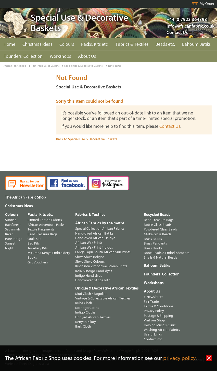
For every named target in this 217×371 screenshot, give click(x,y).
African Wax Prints (89, 242)
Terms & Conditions (158, 306)
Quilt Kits (34, 239)
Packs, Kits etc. (95, 44)
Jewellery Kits (38, 248)
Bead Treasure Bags (42, 234)
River (9, 234)
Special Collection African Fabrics (99, 228)
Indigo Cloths (85, 312)
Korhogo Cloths (87, 308)
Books (32, 257)
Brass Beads (153, 239)
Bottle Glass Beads (158, 225)
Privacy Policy (154, 311)
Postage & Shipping (158, 316)
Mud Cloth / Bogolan (91, 294)
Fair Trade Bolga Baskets (45, 65)
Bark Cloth (83, 326)
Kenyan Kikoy (85, 322)
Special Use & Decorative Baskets (83, 65)
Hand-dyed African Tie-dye (95, 238)
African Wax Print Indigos (94, 247)
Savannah (12, 229)
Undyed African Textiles (93, 317)
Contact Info (153, 339)
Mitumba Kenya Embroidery (49, 253)
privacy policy (179, 358)
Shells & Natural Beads (160, 257)
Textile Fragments (41, 229)
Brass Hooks (153, 248)
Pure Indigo (13, 239)
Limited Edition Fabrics (45, 220)
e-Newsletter (153, 297)
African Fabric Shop (15, 65)
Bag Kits (34, 243)
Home (9, 44)
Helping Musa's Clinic (159, 325)
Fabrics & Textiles (132, 44)
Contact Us (177, 32)
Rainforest (13, 225)
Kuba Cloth (83, 303)
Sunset (10, 243)
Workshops (60, 56)
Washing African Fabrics (162, 330)
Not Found (114, 65)
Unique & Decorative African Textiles (107, 288)
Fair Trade (151, 301)
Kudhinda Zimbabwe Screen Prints (101, 266)
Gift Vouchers (38, 262)
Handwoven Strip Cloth (92, 280)
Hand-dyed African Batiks (94, 233)
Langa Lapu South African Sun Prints (103, 252)
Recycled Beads (157, 214)
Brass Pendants (155, 243)
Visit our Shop (154, 320)
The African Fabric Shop (25, 197)
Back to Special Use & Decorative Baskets (86, 139)
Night (9, 248)
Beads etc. (165, 44)
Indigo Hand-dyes (88, 275)
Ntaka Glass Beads (157, 234)
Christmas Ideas (37, 44)
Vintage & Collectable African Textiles (103, 298)
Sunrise (10, 220)
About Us (87, 56)
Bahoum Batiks (196, 44)
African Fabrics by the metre (99, 223)
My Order (207, 4)
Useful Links (153, 334)
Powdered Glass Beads (161, 229)
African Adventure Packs (46, 225)
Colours (66, 44)
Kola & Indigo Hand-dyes (93, 271)
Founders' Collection (23, 56)
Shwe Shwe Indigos (89, 257)
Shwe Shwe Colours (90, 261)
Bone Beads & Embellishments (166, 253)
